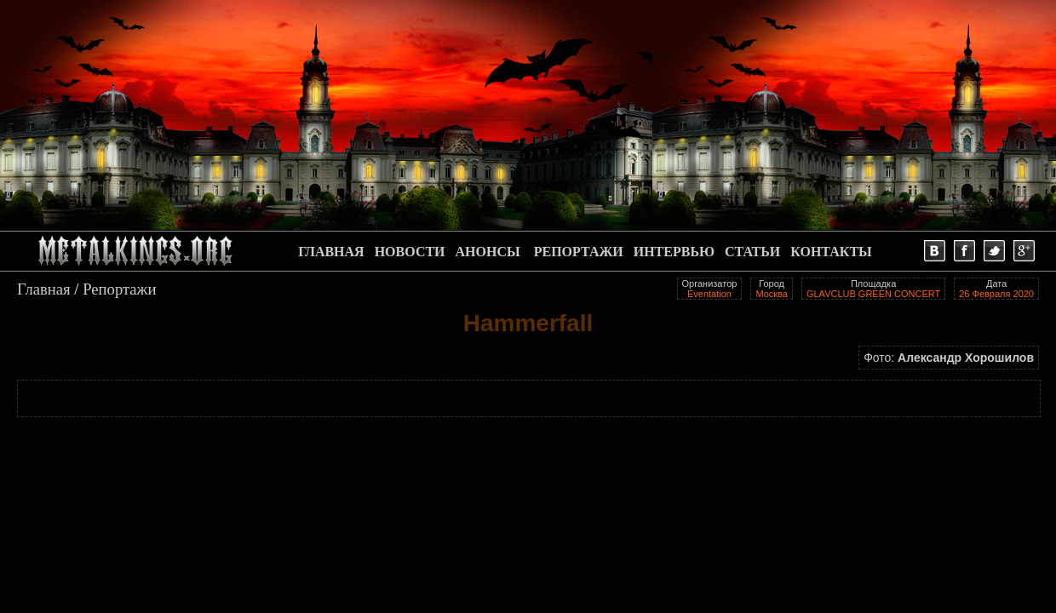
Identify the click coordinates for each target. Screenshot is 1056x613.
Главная (44, 289)
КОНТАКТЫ (831, 251)
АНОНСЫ (488, 251)
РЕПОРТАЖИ (578, 251)
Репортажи (119, 289)
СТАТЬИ (752, 251)
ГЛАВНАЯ (331, 251)
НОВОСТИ (410, 251)
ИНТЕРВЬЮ (674, 251)
